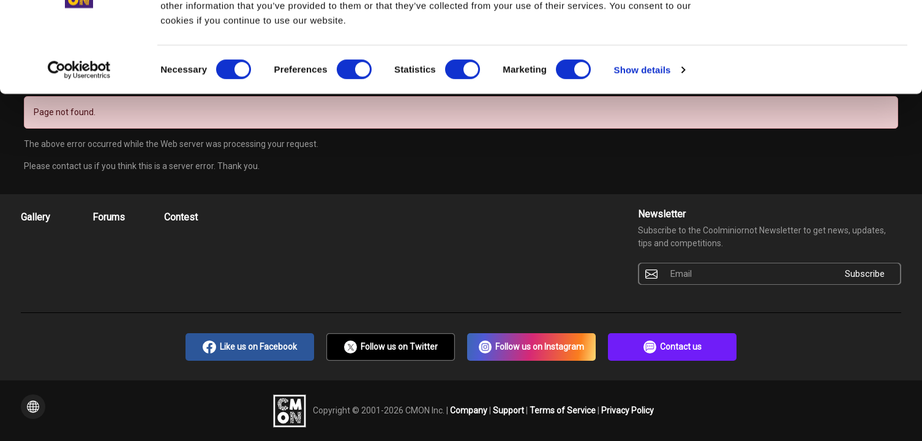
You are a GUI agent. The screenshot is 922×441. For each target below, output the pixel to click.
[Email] (746, 274)
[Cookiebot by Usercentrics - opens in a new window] (79, 138)
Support (509, 410)
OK (820, 31)
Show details (642, 138)
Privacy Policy (627, 410)
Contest (181, 217)
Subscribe (865, 273)
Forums (108, 217)
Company (469, 410)
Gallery (35, 217)
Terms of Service (564, 410)
